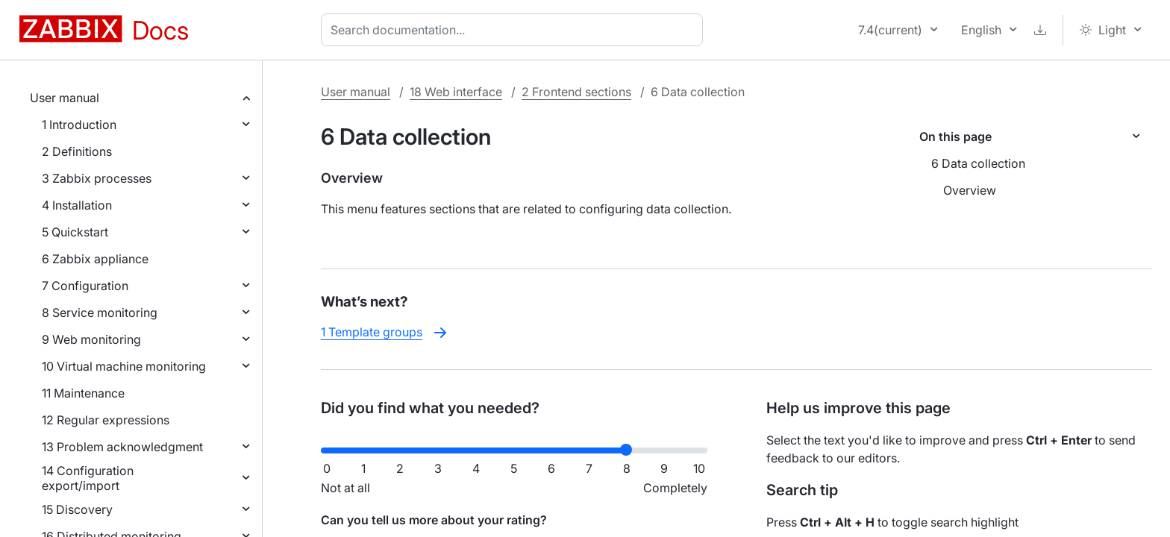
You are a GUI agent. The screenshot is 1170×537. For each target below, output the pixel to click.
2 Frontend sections (576, 91)
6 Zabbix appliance (95, 258)
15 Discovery (77, 509)
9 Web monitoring (91, 339)
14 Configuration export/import (88, 478)
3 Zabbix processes (96, 178)
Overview (969, 190)
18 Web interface (456, 91)
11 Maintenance (83, 393)
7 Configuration (85, 285)
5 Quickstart (75, 231)
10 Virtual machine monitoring (124, 366)
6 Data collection (978, 163)
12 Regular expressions (105, 419)
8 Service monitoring (99, 312)
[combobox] (515, 30)
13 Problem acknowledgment (122, 446)
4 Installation (77, 205)
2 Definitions (77, 151)
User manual (64, 97)
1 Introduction (79, 124)
